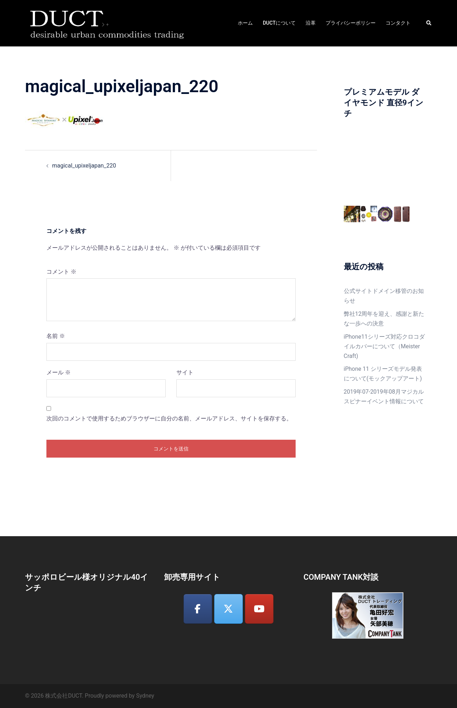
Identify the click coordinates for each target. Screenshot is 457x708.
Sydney (145, 695)
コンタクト (398, 23)
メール (58, 372)
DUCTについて (279, 23)
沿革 (311, 23)
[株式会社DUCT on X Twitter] (228, 609)
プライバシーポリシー (351, 23)
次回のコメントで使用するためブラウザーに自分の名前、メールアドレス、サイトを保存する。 (169, 418)
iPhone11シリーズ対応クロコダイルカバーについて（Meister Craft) (384, 346)
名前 (55, 336)
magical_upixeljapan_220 (84, 165)
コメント (61, 271)
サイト (185, 372)
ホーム (245, 23)
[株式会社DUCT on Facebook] (198, 609)
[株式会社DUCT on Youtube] (259, 609)
